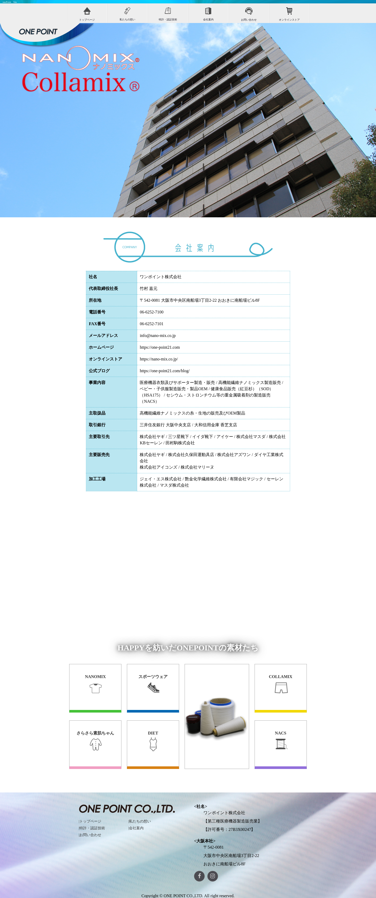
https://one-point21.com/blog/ (165, 371)
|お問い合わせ (90, 835)
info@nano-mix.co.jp (157, 335)
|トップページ (90, 821)
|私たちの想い (139, 821)
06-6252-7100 (151, 312)
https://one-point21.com (160, 347)
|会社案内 (136, 828)
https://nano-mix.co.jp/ (159, 359)
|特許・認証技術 (92, 828)
